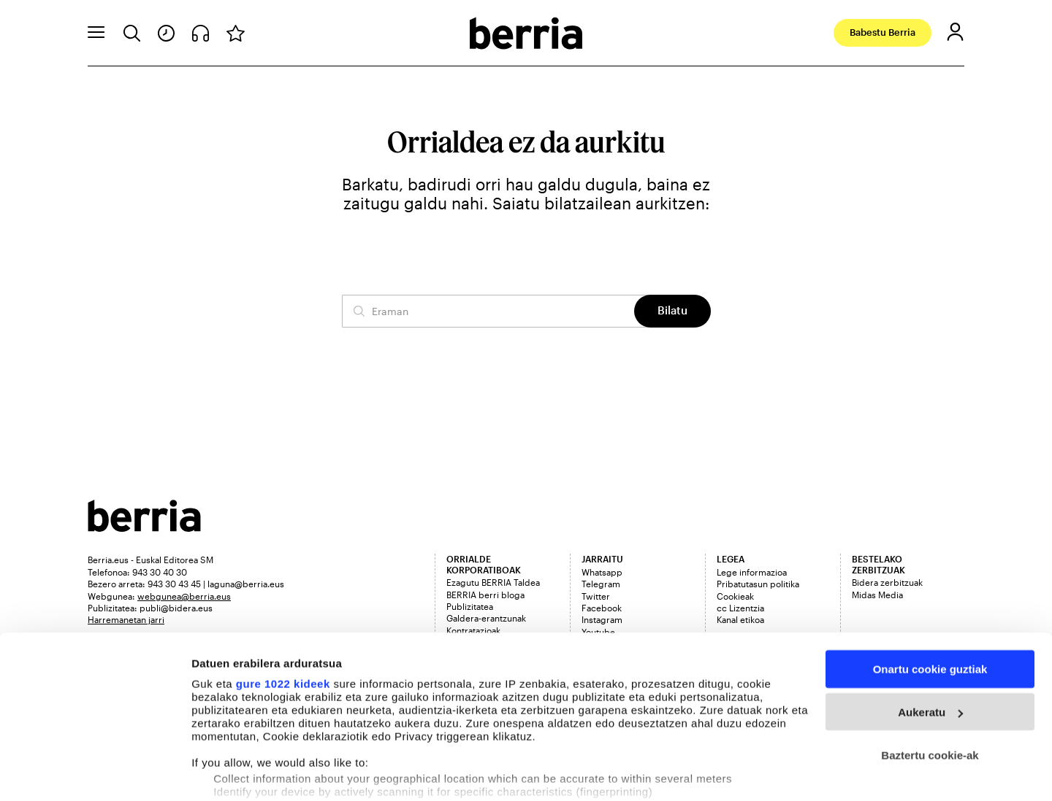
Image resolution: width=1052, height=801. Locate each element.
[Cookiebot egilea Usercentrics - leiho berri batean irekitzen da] (95, 772)
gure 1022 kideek (283, 609)
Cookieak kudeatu (238, 772)
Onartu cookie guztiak (930, 594)
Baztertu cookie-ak (929, 680)
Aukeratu (930, 637)
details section (701, 733)
